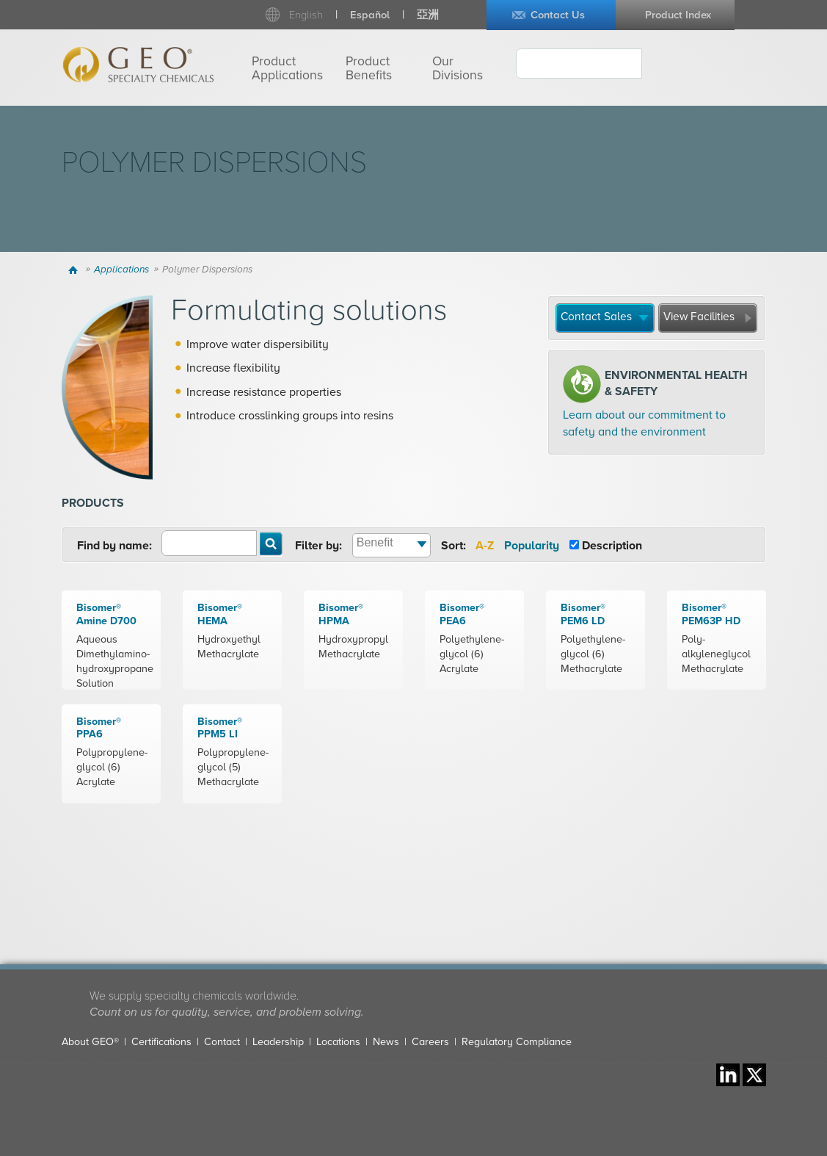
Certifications (161, 1042)
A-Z (485, 545)
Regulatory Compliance (517, 1042)
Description (612, 545)
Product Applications (287, 68)
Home (75, 269)
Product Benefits (369, 68)
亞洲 (428, 15)
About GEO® (90, 1042)
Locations (338, 1042)
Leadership (278, 1042)
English (306, 15)
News (386, 1042)
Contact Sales (596, 316)
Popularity (531, 545)
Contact (222, 1042)
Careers (430, 1042)
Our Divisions (457, 68)
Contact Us (558, 15)
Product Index (678, 15)
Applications (121, 269)
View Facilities (699, 316)
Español (370, 15)
